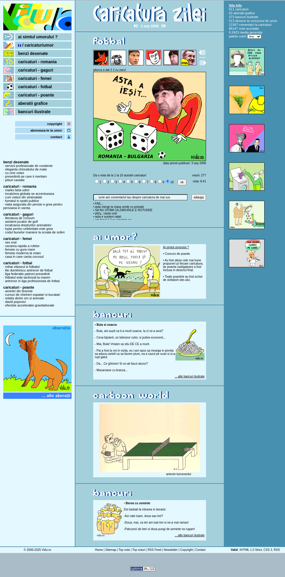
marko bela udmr (17, 190)
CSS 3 (268, 549)
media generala (251, 32)
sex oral (11, 242)
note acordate (249, 28)
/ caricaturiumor (36, 45)
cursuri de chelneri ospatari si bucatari (32, 294)
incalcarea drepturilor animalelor (28, 225)
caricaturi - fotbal (35, 86)
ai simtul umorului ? (38, 36)
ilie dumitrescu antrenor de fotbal (29, 270)
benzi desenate (33, 53)
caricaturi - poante (36, 95)
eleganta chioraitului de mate (26, 169)
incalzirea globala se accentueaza (29, 193)
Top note (124, 549)
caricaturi (241, 9)
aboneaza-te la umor (46, 130)
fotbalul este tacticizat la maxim (27, 277)
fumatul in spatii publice (22, 201)
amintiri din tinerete (19, 291)
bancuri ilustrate (34, 111)
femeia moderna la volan (23, 253)
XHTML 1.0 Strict (250, 549)
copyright (54, 124)
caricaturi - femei (34, 78)
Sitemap (110, 549)
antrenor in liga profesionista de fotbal (32, 281)
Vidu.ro (46, 549)
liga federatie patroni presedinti (27, 274)
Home (99, 549)
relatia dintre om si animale (24, 298)
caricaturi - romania (37, 61)
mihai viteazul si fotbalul (22, 266)
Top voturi (138, 549)
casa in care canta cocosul (24, 256)
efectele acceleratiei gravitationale (29, 305)
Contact (200, 549)
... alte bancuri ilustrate (190, 376)
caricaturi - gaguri (35, 70)
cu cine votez (14, 173)
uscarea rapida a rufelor (22, 246)
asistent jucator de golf (21, 221)
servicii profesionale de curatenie (29, 165)
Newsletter (171, 549)
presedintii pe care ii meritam (26, 176)
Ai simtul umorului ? (176, 247)
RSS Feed (154, 549)
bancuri (240, 17)
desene (240, 21)
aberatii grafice (33, 103)
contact (56, 137)
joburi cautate (15, 180)
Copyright (186, 549)
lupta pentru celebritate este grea (29, 228)
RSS (277, 549)
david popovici (15, 301)
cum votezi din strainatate (23, 197)
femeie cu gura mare (20, 249)
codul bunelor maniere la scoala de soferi (35, 232)
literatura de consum (20, 218)
